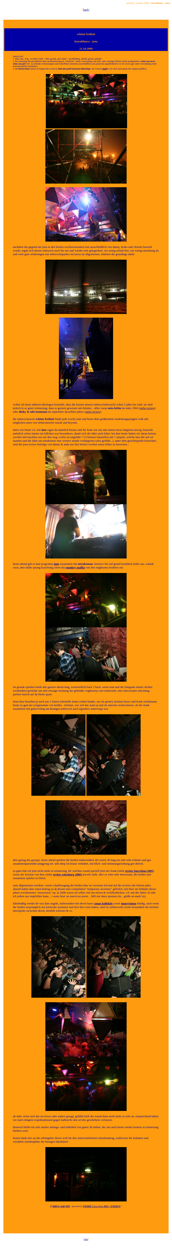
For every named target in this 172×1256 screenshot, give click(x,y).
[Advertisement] (86, 1223)
